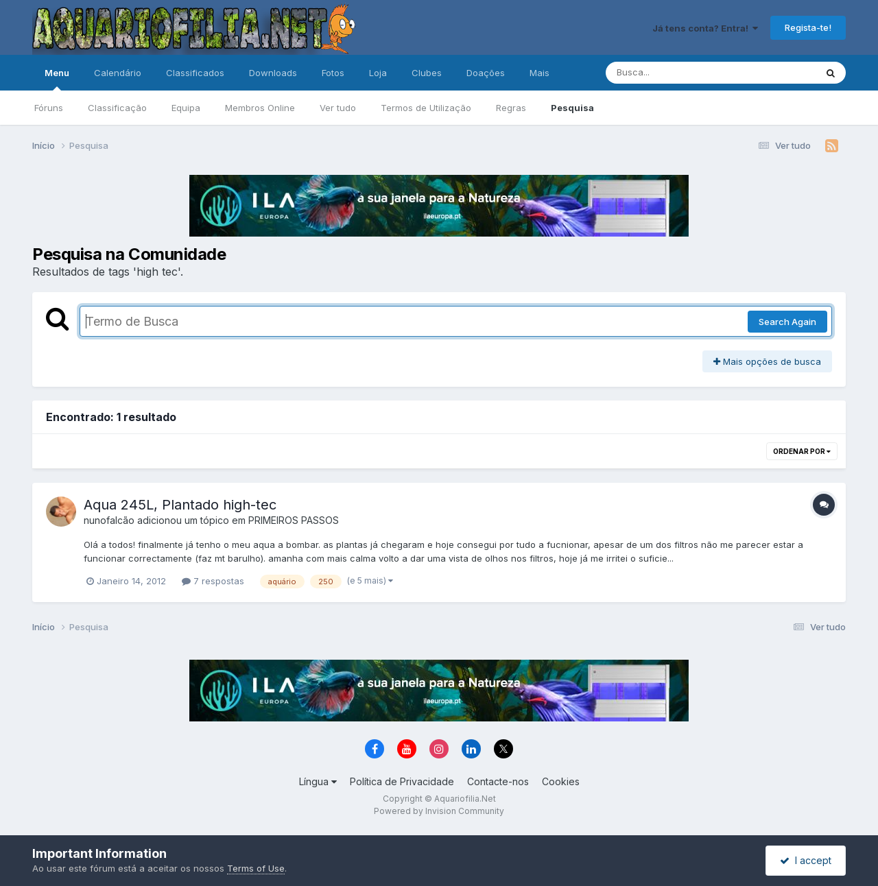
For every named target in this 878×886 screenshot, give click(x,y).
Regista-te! (808, 27)
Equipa (185, 107)
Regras (511, 107)
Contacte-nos (498, 781)
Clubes (427, 72)
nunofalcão (109, 520)
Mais (539, 72)
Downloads (273, 72)
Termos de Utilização (426, 107)
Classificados (195, 72)
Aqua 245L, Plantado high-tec (180, 504)
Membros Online (260, 107)
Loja (378, 72)
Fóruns (48, 107)
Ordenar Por (802, 451)
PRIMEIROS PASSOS (293, 520)
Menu (57, 79)
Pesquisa (572, 107)
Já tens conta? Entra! (705, 28)
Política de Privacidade (402, 781)
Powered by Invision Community (439, 811)
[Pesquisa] (673, 73)
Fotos (333, 72)
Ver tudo (338, 107)
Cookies (561, 781)
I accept (805, 860)
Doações (485, 72)
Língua (318, 781)
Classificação (117, 107)
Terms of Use (256, 868)
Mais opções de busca (767, 361)
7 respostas (213, 580)
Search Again (787, 321)
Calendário (117, 72)
